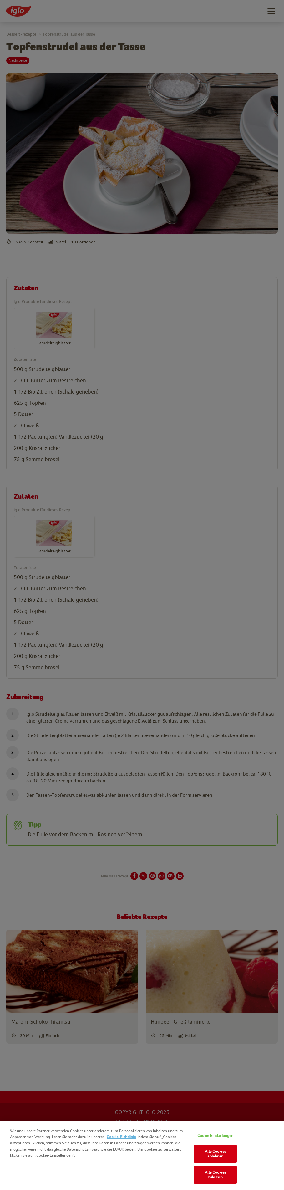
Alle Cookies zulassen (215, 1175)
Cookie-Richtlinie (121, 1136)
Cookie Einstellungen (215, 1135)
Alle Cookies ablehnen (215, 1154)
